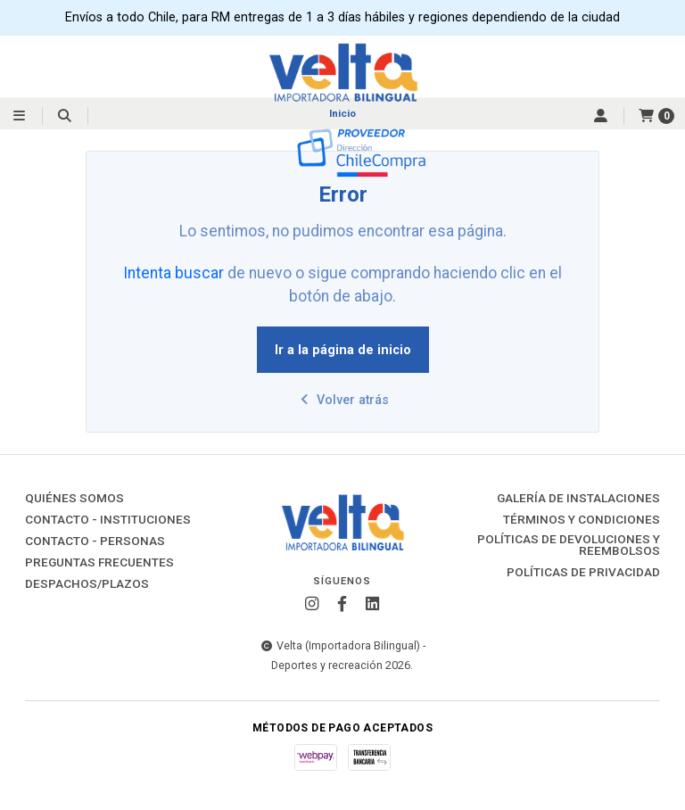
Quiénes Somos (74, 498)
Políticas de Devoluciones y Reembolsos (568, 545)
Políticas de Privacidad (583, 572)
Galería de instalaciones (578, 498)
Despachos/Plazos (87, 584)
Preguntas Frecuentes (99, 563)
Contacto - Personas (95, 541)
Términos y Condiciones (581, 520)
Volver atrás (343, 400)
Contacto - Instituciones (108, 520)
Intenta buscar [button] (173, 273)
